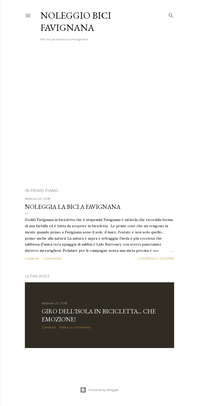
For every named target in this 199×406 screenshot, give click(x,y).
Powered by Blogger (99, 390)
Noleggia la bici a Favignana (72, 207)
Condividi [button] (32, 258)
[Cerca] (171, 14)
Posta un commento (75, 327)
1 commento (52, 258)
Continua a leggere (156, 258)
